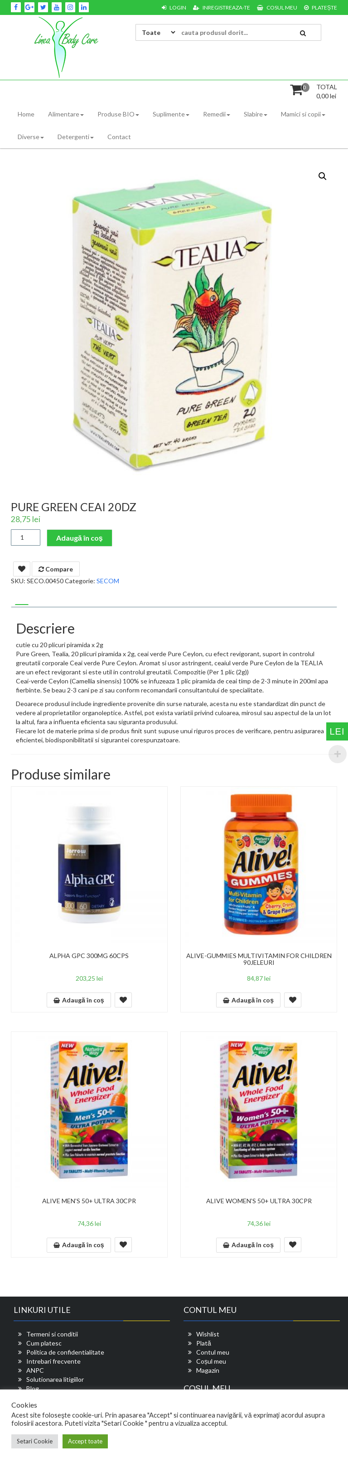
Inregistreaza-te (221, 7)
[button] (322, 176)
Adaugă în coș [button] (83, 1000)
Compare (56, 569)
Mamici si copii (303, 114)
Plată (203, 1343)
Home (26, 114)
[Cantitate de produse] (25, 537)
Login (174, 7)
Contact (119, 136)
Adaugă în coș (79, 537)
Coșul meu (211, 1361)
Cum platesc (44, 1343)
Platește (320, 7)
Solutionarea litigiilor (55, 1379)
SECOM (108, 581)
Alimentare (66, 114)
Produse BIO (118, 114)
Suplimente (171, 114)
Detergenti (76, 136)
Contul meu (212, 1352)
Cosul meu (277, 7)
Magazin (207, 1370)
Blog (32, 1388)
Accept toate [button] (85, 1441)
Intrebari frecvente (53, 1361)
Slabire (255, 114)
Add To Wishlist (22, 569)
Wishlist (207, 1334)
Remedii (216, 114)
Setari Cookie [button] (35, 1441)
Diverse (31, 136)
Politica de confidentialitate (65, 1352)
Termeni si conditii (52, 1334)
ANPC (35, 1370)
